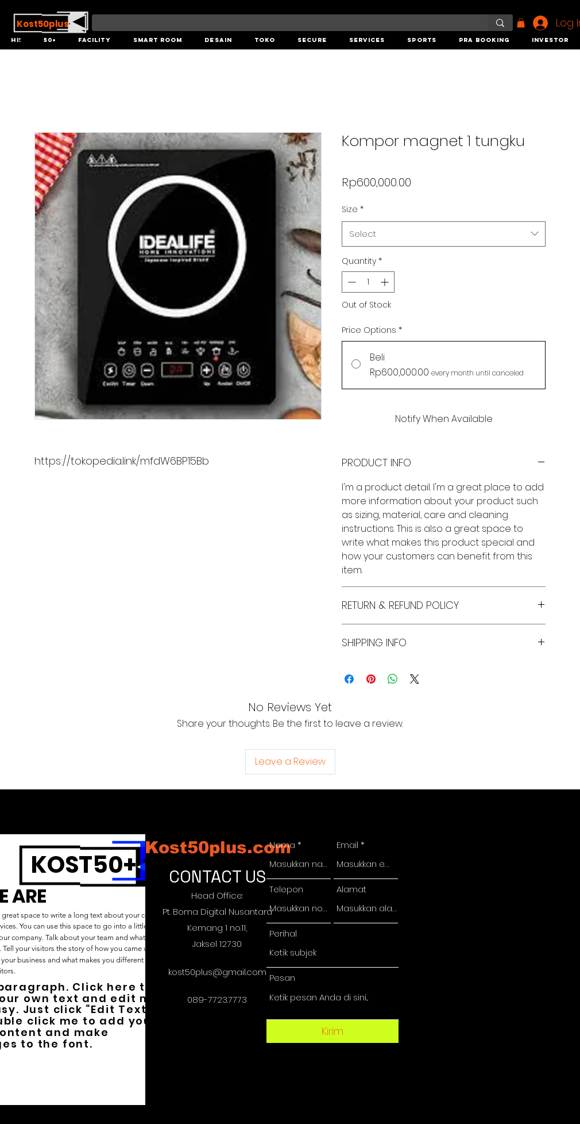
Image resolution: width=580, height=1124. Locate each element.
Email (347, 845)
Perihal (283, 933)
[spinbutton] (368, 282)
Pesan (282, 977)
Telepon (286, 889)
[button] (16, 40)
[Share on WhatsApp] (393, 679)
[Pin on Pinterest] (371, 679)
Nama (282, 845)
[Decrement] (350, 282)
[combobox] (444, 234)
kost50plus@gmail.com (217, 972)
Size (353, 209)
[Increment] (385, 282)
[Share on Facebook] (349, 679)
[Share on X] (415, 679)
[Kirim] (332, 1031)
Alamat (351, 889)
